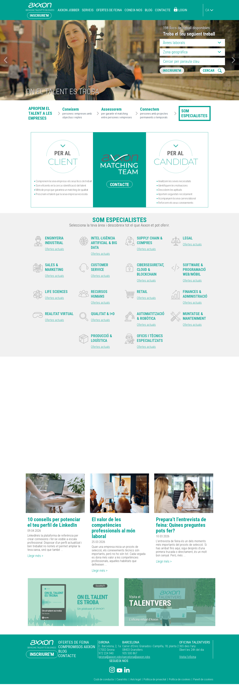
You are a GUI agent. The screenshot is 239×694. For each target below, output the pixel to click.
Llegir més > (36, 557)
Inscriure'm (39, 15)
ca (207, 10)
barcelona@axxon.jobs (133, 658)
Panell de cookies (203, 681)
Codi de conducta (104, 681)
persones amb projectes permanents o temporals (156, 113)
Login (183, 10)
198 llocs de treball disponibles (186, 28)
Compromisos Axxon (74, 648)
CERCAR (209, 71)
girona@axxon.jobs (106, 658)
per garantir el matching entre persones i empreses (117, 113)
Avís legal (135, 681)
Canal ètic (122, 681)
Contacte (162, 10)
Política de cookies (179, 681)
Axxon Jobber (68, 10)
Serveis (88, 10)
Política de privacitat (155, 681)
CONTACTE (119, 184)
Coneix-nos (133, 10)
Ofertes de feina (109, 10)
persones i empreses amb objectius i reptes (78, 113)
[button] (233, 60)
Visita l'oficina (186, 658)
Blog (148, 10)
